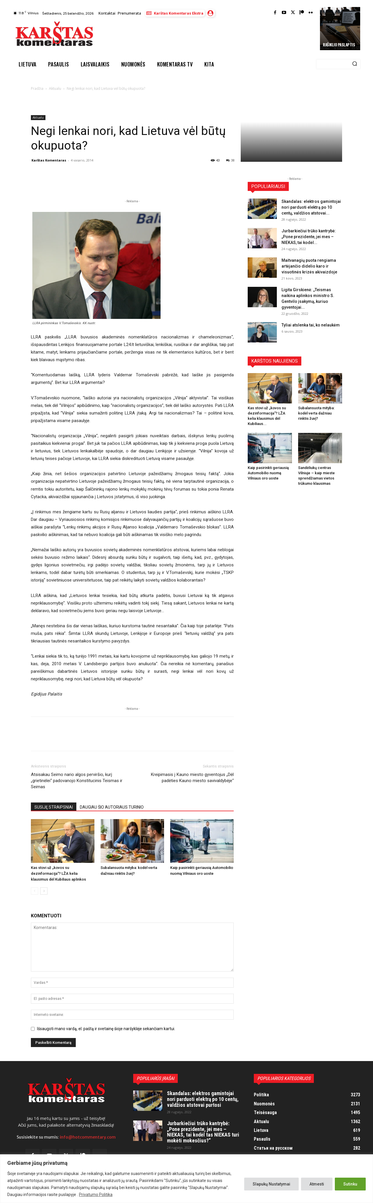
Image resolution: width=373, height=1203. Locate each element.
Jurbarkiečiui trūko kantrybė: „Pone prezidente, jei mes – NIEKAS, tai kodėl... (308, 237)
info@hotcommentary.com (88, 1137)
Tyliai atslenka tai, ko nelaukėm (310, 325)
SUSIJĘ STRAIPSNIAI (53, 807)
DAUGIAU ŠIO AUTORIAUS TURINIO (112, 807)
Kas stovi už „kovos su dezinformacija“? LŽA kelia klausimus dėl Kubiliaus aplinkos (58, 873)
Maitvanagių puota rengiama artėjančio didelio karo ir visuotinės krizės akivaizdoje (309, 266)
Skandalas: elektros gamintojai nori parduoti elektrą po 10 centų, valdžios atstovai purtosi (203, 1099)
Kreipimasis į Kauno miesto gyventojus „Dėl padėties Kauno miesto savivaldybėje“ (192, 777)
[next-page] (43, 891)
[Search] (354, 64)
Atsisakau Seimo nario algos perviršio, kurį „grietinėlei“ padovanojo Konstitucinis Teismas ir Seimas (76, 780)
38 (230, 160)
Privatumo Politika (95, 1194)
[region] (186, 1178)
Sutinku (350, 1184)
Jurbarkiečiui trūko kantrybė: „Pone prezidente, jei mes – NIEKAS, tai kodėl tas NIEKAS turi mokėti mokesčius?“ (203, 1132)
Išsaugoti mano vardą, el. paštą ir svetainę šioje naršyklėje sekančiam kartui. (106, 1028)
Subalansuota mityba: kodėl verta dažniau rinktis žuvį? (316, 413)
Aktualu (55, 88)
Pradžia (37, 88)
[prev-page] (34, 891)
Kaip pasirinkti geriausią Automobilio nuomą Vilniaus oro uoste (268, 473)
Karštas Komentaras (48, 160)
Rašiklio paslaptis (339, 45)
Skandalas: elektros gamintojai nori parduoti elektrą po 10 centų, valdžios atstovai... (311, 207)
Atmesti (316, 1184)
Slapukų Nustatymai (271, 1184)
